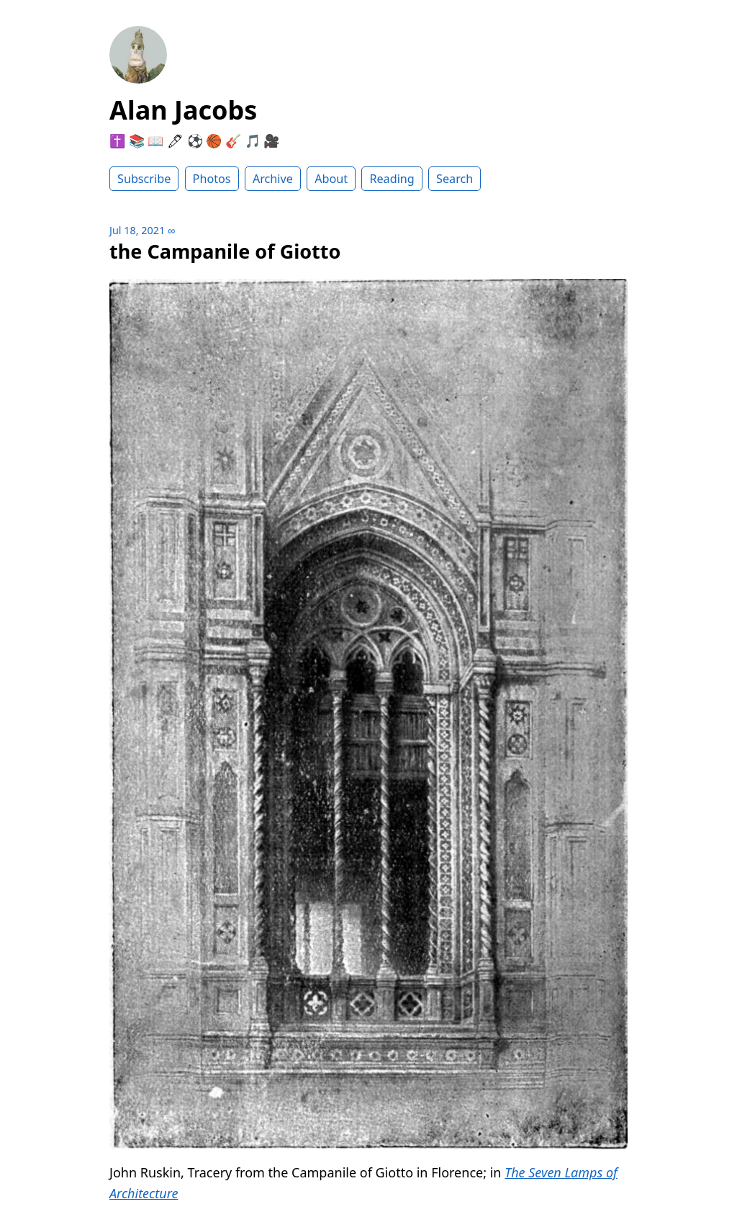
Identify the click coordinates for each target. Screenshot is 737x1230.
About (331, 179)
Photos (212, 179)
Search (454, 179)
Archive (273, 179)
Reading (391, 179)
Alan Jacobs (183, 110)
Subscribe (144, 179)
